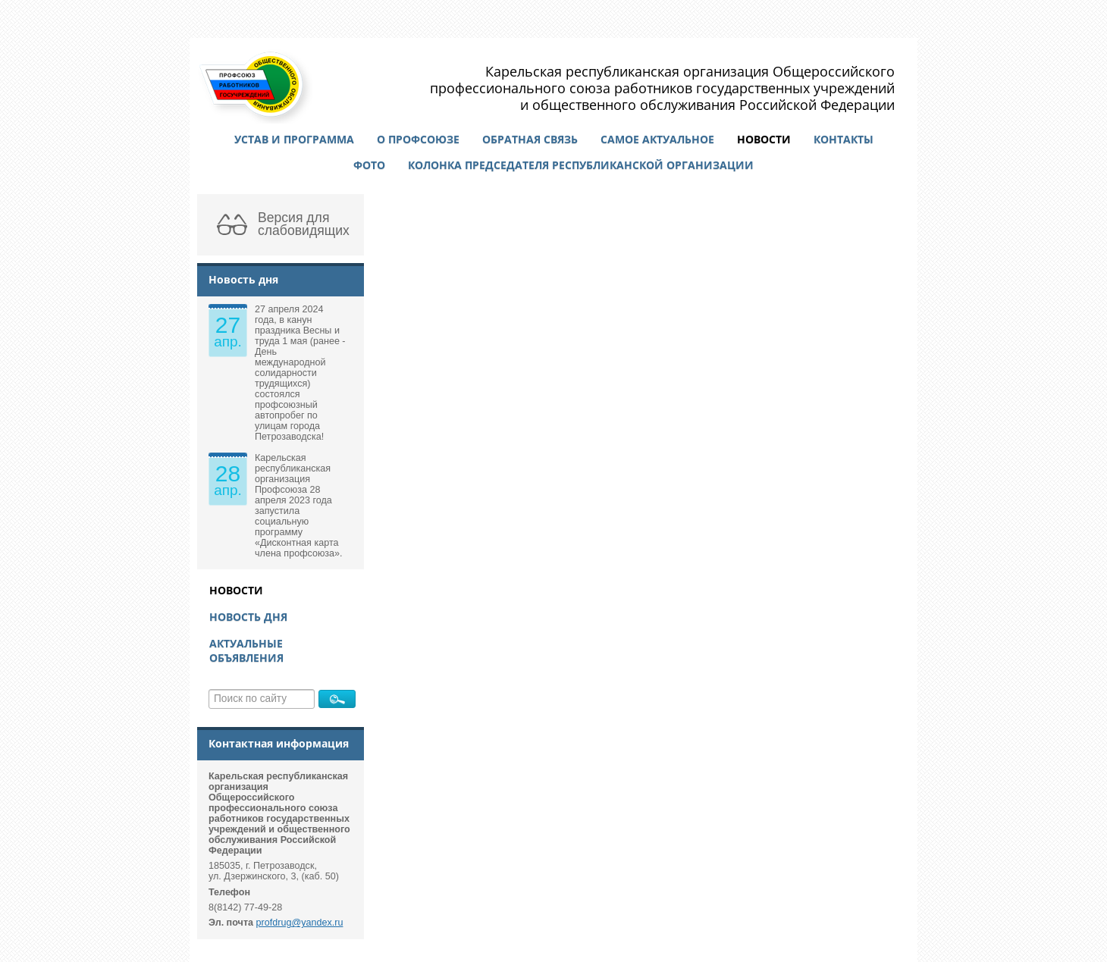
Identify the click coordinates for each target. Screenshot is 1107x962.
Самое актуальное (657, 139)
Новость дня (248, 616)
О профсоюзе (418, 139)
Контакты (843, 139)
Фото (369, 165)
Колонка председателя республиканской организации (581, 165)
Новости (764, 139)
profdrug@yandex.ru (299, 922)
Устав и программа (294, 139)
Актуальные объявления (246, 650)
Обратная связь (530, 139)
